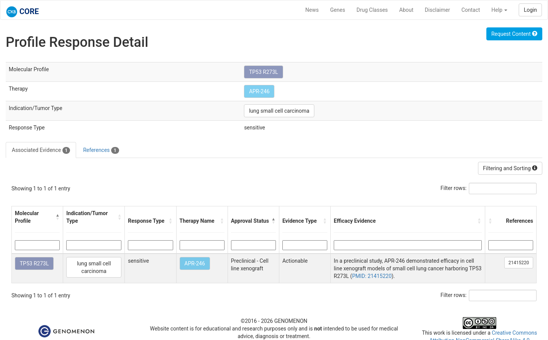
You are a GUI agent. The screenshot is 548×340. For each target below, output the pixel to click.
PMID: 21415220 (372, 276)
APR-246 (259, 91)
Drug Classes (372, 10)
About (406, 10)
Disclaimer (437, 10)
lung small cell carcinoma (279, 111)
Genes (337, 10)
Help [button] (499, 10)
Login (530, 10)
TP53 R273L (263, 72)
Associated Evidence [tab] (41, 150)
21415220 (518, 262)
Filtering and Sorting (510, 168)
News (312, 10)
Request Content (514, 34)
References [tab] (101, 150)
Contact (470, 10)
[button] (58, 217)
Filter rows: (454, 188)
